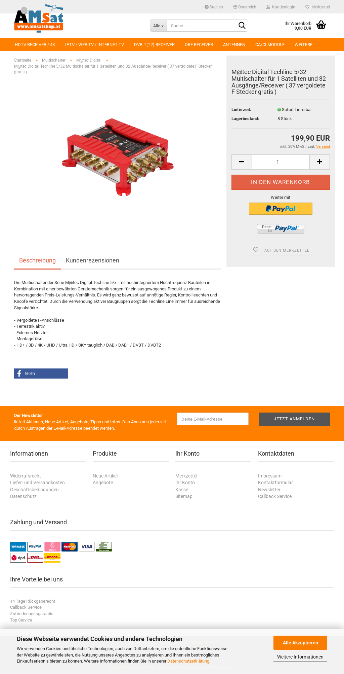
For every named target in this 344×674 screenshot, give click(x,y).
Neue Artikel (105, 475)
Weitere (303, 44)
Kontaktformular (275, 482)
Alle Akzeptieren (300, 642)
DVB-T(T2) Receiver (154, 44)
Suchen (214, 7)
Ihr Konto (185, 482)
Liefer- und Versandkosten (37, 482)
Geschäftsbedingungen (34, 489)
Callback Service (275, 496)
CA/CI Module (270, 44)
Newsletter (269, 489)
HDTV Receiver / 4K (35, 44)
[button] (41, 373)
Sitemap (183, 496)
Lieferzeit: (241, 109)
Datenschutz (23, 496)
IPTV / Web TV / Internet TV (94, 44)
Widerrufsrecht (25, 475)
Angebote (103, 482)
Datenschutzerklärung (188, 661)
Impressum (270, 475)
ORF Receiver (199, 44)
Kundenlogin (280, 7)
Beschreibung (37, 260)
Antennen (234, 44)
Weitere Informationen (300, 657)
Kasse (181, 489)
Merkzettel (317, 7)
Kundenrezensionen (92, 260)
